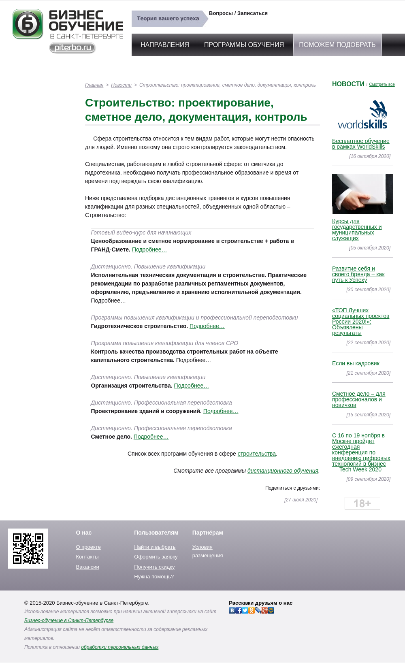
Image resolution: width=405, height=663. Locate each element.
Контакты (87, 557)
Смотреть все (382, 84)
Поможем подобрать (337, 44)
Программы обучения (244, 44)
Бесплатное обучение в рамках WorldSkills (361, 144)
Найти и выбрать (154, 547)
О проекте (88, 547)
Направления (165, 44)
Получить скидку (154, 567)
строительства (257, 453)
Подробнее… (149, 249)
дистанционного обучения (282, 470)
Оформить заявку (155, 557)
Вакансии (87, 567)
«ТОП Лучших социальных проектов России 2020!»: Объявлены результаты (360, 321)
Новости (121, 85)
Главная (94, 85)
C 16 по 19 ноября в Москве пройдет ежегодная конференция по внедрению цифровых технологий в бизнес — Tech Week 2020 (361, 452)
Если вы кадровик (355, 363)
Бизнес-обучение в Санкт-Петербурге (68, 620)
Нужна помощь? (154, 576)
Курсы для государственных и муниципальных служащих (357, 229)
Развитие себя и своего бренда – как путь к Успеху (358, 274)
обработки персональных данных (119, 647)
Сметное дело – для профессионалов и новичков (359, 399)
